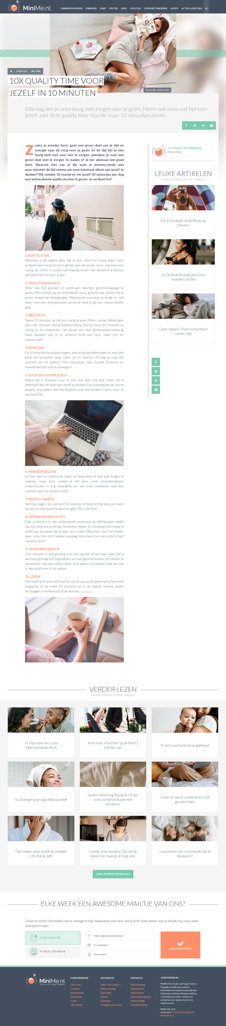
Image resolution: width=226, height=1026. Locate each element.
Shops (174, 8)
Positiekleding (139, 1004)
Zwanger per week (111, 1004)
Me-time (36, 71)
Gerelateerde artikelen (113, 874)
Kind (124, 8)
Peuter (113, 8)
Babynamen (137, 988)
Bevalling (106, 992)
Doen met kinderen (155, 8)
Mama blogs (138, 1000)
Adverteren (77, 992)
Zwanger (91, 8)
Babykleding (138, 984)
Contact (75, 988)
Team (73, 1000)
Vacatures (76, 996)
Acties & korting (191, 8)
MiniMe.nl (32, 6)
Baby (103, 8)
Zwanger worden (71, 8)
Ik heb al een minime (47, 951)
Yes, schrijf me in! (180, 945)
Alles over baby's (110, 984)
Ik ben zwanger (44, 938)
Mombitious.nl (167, 1015)
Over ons (75, 984)
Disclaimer (76, 1004)
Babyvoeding (108, 988)
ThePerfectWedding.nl (182, 1012)
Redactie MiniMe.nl (188, 147)
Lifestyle (135, 8)
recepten (85, 591)
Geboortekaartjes (141, 996)
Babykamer (137, 992)
